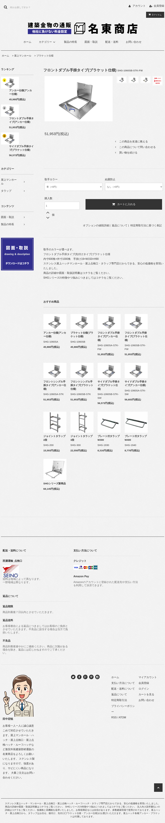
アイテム (154, 14)
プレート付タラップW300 (109, 438)
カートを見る (146, 694)
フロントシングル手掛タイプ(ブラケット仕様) (82, 385)
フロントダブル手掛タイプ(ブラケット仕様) (136, 336)
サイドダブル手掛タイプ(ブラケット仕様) (21, 148)
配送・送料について (123, 688)
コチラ (86, 273)
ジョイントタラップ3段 (82, 438)
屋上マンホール (22, 55)
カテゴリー (47, 41)
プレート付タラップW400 (136, 438)
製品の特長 (70, 41)
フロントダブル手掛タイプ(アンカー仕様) (21, 120)
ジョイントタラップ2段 (54, 438)
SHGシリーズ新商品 (54, 483)
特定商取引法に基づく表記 (146, 225)
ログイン (144, 688)
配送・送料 (111, 41)
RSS (114, 717)
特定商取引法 (119, 700)
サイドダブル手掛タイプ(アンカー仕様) (136, 383)
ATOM (122, 717)
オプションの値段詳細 (96, 225)
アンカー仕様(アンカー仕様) (20, 92)
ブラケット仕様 (45, 55)
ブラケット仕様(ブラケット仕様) (82, 334)
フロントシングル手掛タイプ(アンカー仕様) (54, 385)
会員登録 (159, 5)
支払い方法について (123, 683)
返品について (119, 225)
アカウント (139, 5)
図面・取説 (91, 41)
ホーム (27, 41)
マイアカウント (148, 677)
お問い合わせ (133, 41)
